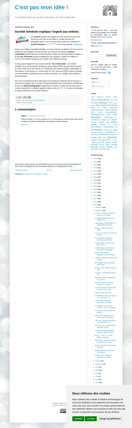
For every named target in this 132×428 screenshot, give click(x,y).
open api (102, 137)
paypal (103, 140)
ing (116, 127)
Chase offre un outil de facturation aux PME (103, 301)
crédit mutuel (96, 112)
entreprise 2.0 (106, 120)
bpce (93, 107)
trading (110, 147)
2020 (95, 177)
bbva (98, 105)
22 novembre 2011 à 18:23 (36, 116)
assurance (103, 99)
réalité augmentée (97, 142)
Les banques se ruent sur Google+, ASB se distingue (105, 306)
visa (115, 147)
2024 (95, 165)
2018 (95, 183)
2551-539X (99, 46)
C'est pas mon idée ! (41, 7)
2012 (95, 202)
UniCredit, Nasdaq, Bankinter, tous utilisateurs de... (105, 321)
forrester (94, 122)
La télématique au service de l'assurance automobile (105, 249)
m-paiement (104, 134)
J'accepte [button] (78, 419)
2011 (95, 205)
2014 (95, 195)
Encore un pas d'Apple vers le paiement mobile (105, 326)
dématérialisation (111, 112)
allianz (93, 97)
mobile (93, 137)
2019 (95, 180)
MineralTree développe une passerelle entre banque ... (105, 316)
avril (96, 379)
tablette (102, 147)
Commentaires (98, 86)
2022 (95, 171)
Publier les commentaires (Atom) (36, 174)
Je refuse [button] (91, 419)
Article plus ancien (76, 170)
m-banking (110, 132)
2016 (95, 189)
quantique (114, 140)
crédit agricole (111, 110)
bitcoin (103, 105)
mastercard (113, 134)
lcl (104, 132)
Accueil (48, 170)
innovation (96, 129)
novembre (99, 210)
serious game (29, 100)
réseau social (111, 142)
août (97, 367)
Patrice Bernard (106, 37)
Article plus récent (22, 170)
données (96, 117)
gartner (114, 122)
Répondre (24, 125)
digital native (111, 115)
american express (104, 97)
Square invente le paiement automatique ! (104, 351)
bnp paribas (112, 105)
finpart (114, 120)
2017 (95, 186)
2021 (95, 174)
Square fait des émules (103, 293)
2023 (95, 168)
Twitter (104, 73)
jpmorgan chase (97, 132)
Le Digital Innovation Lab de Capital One (104, 219)
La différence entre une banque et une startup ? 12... (106, 296)
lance (47, 44)
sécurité (94, 144)
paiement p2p (96, 140)
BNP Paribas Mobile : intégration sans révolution (105, 254)
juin (96, 373)
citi (99, 108)
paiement (112, 137)
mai (96, 376)
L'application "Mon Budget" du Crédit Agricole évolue (105, 224)
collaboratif (113, 108)
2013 (95, 198)
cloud (104, 107)
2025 (95, 162)
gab (107, 122)
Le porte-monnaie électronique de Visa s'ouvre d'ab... (105, 288)
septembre (99, 364)
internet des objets (110, 130)
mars (97, 382)
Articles (95, 82)
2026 (95, 159)
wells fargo (106, 149)
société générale (39, 100)
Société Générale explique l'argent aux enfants (104, 283)
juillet (97, 370)
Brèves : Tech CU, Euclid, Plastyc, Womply (104, 336)
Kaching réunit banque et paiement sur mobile (103, 356)
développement (97, 114)
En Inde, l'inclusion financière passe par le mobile (105, 214)
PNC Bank (64, 88)
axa (111, 100)
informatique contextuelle (102, 127)
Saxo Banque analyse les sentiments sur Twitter (103, 239)
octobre (98, 361)
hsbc (115, 124)
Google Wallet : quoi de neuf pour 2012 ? (105, 244)
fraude (101, 122)
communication (97, 110)
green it (105, 124)
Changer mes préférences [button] (110, 419)
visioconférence (96, 149)
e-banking (108, 117)
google (94, 124)
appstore (94, 100)
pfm (23, 100)
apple (115, 97)
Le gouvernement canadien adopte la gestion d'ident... (105, 331)
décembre (99, 207)
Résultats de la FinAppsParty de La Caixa (105, 278)
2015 (95, 192)
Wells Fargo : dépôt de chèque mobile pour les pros (105, 341)
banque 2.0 (105, 102)
